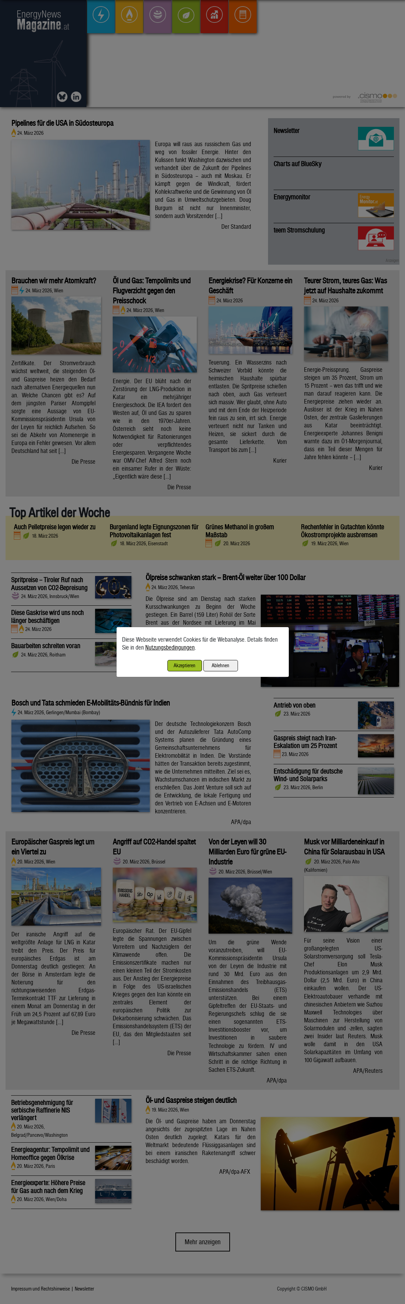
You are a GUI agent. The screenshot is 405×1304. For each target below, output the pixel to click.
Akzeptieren (184, 665)
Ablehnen (220, 665)
